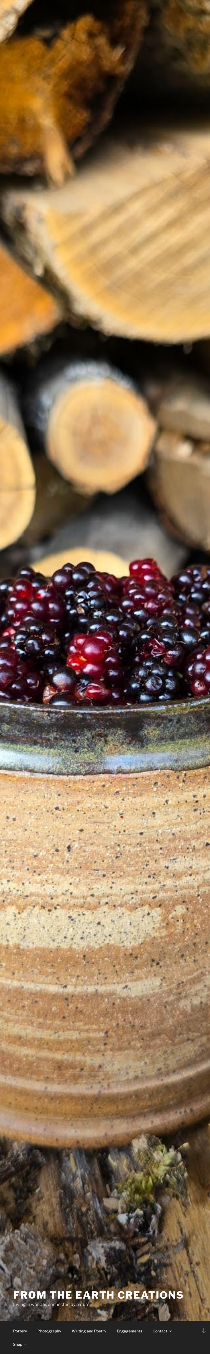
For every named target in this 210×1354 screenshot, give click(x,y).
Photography (49, 1331)
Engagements (129, 1331)
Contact (163, 1331)
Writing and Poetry (89, 1331)
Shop (20, 1344)
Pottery (20, 1331)
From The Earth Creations (98, 1295)
